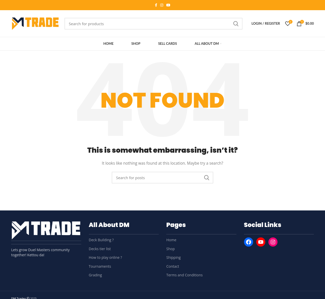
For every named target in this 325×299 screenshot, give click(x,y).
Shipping (173, 257)
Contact (172, 266)
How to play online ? (105, 257)
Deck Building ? (101, 239)
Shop (170, 248)
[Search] (153, 24)
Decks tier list (100, 248)
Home (171, 239)
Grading (95, 275)
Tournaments (100, 266)
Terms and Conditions (184, 275)
